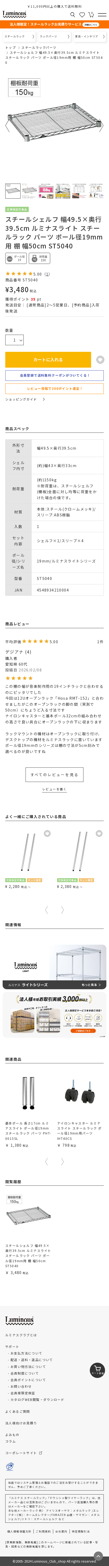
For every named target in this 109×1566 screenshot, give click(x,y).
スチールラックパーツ (38, 47)
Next (101, 125)
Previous (7, 125)
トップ (10, 47)
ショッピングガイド (24, 399)
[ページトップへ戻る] (98, 1556)
